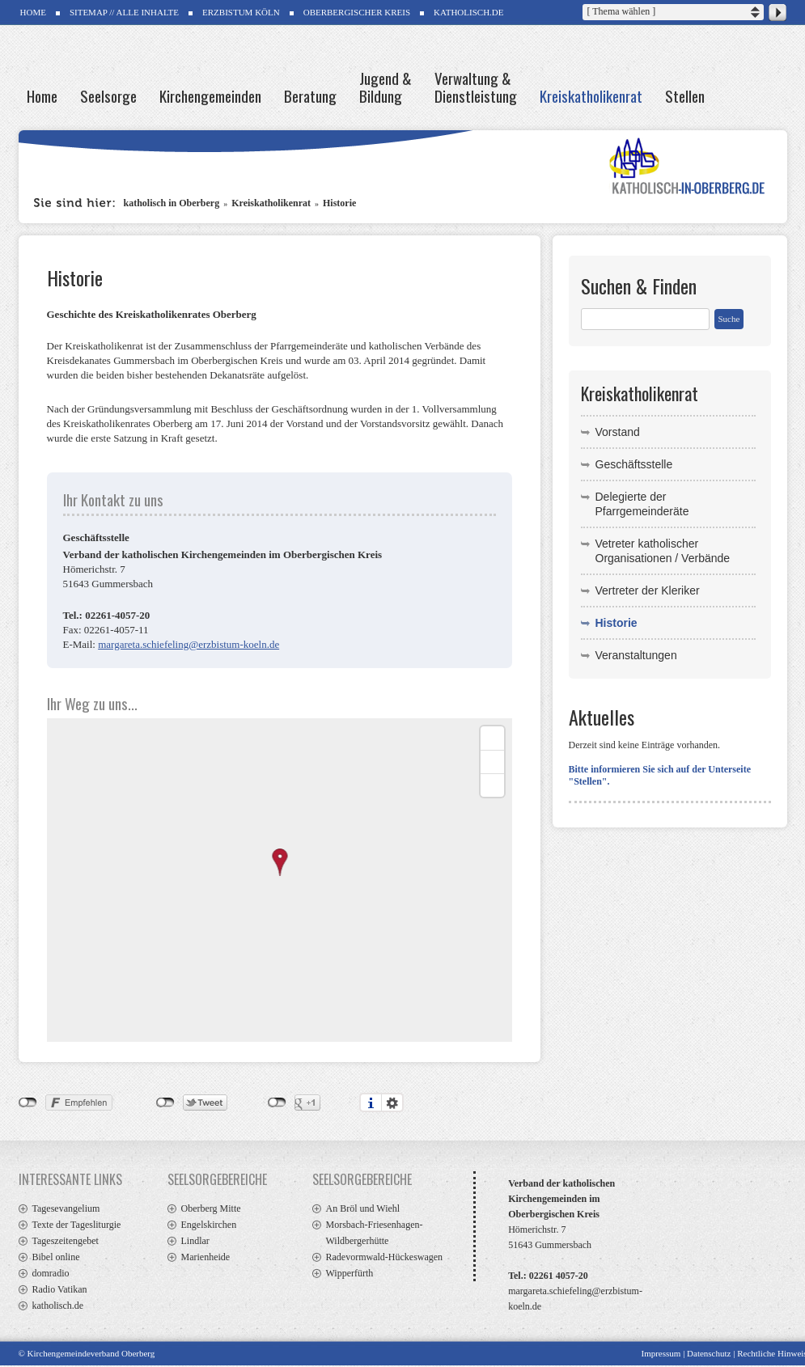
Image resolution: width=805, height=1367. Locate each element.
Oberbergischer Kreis (356, 12)
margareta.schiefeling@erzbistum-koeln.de (188, 644)
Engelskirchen (209, 1224)
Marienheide (206, 1257)
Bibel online (56, 1257)
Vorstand (617, 431)
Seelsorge (108, 94)
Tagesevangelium (66, 1208)
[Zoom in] (492, 738)
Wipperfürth (350, 1273)
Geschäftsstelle (634, 464)
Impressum (660, 1353)
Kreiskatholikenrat (591, 94)
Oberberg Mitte (211, 1208)
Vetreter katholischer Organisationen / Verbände (663, 551)
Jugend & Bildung (385, 85)
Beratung (310, 94)
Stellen (685, 94)
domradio (51, 1273)
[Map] (279, 880)
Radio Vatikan (59, 1289)
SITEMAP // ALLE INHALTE (124, 12)
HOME (33, 12)
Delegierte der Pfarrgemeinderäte (642, 504)
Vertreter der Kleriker (647, 590)
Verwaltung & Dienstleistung (475, 85)
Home (42, 94)
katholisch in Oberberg (172, 203)
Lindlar (195, 1240)
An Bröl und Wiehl (363, 1208)
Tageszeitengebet (65, 1240)
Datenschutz (709, 1353)
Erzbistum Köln (241, 12)
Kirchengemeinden (210, 94)
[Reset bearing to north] (492, 785)
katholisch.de (58, 1305)
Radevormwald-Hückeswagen (384, 1257)
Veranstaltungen (636, 655)
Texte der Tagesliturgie (76, 1224)
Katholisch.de (468, 12)
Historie (339, 203)
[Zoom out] (492, 761)
